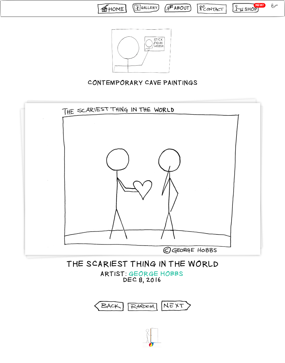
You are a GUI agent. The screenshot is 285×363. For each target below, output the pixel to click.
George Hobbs (155, 274)
